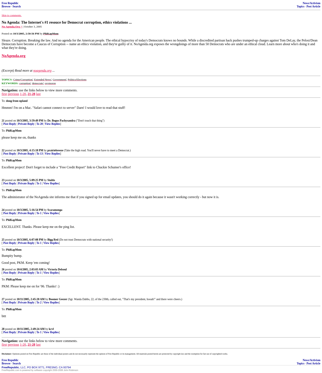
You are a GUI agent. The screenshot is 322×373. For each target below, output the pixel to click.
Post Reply (9, 123)
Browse (6, 6)
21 (3, 120)
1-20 (23, 94)
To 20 (39, 123)
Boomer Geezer (58, 299)
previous (13, 94)
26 (3, 269)
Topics (300, 6)
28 (3, 329)
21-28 (31, 94)
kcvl (51, 329)
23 (3, 180)
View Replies (52, 123)
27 (3, 299)
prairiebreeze (55, 150)
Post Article (313, 6)
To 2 (38, 302)
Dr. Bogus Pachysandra (61, 120)
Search (17, 6)
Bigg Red (52, 239)
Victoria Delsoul (57, 269)
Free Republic (10, 3)
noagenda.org (42, 70)
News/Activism (311, 3)
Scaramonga (54, 209)
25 (3, 239)
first (4, 94)
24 (3, 209)
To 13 (39, 153)
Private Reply (26, 123)
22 (3, 150)
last (38, 94)
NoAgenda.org (13, 56)
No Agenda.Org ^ (12, 26)
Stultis (51, 180)
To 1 (38, 183)
